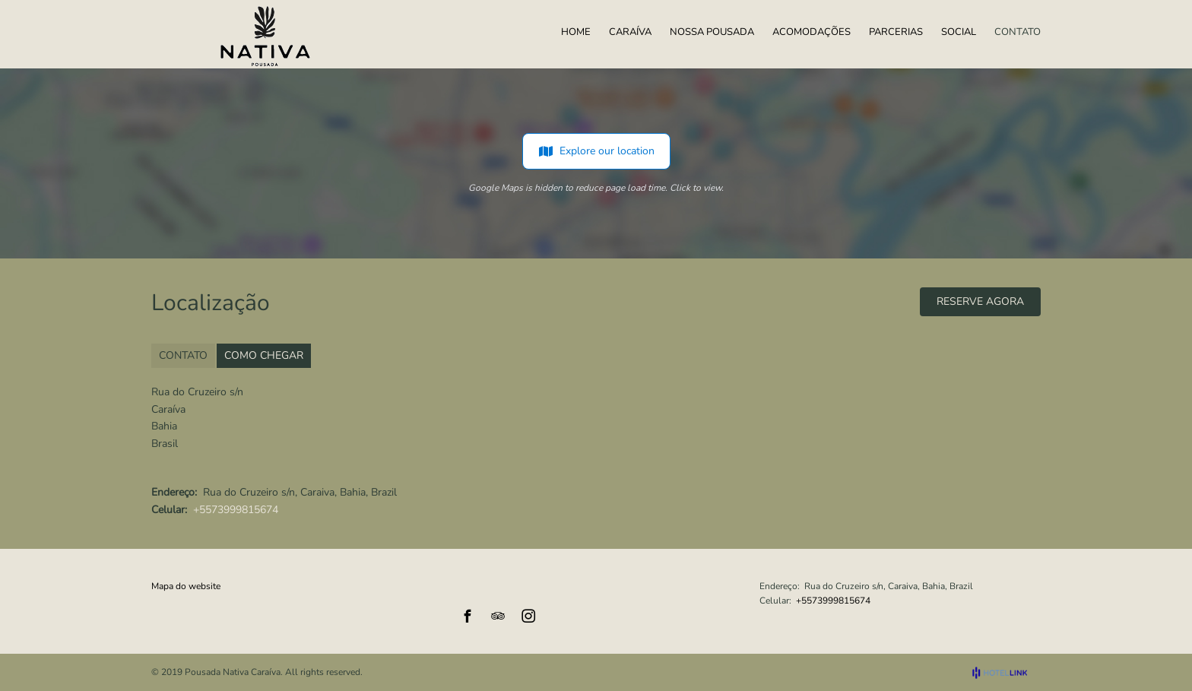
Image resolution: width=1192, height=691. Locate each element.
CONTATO (183, 355)
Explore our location (596, 151)
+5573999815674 (235, 509)
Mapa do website (185, 586)
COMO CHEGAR (263, 355)
